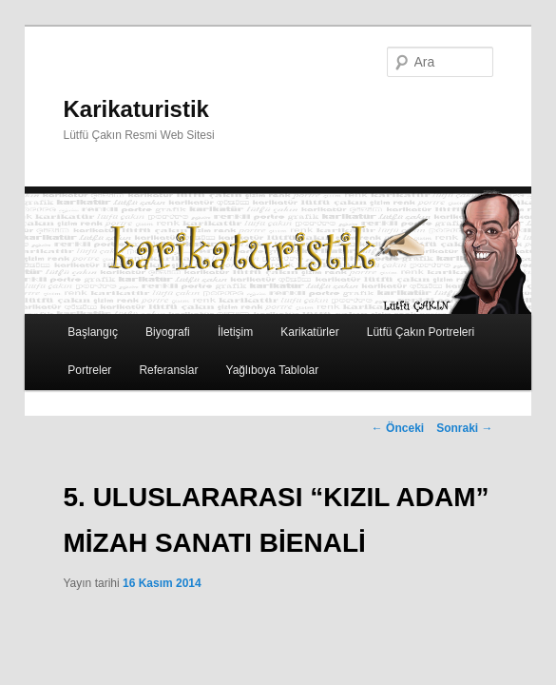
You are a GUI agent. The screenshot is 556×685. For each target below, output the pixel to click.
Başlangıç (92, 332)
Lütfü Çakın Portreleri (420, 332)
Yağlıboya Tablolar (272, 370)
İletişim (235, 332)
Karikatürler (309, 332)
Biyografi (167, 332)
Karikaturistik (136, 109)
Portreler (89, 370)
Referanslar (168, 370)
